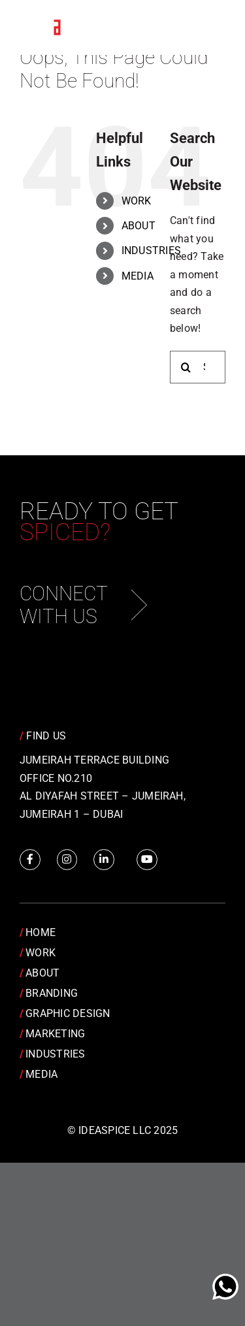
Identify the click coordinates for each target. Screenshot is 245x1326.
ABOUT (138, 225)
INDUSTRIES (151, 250)
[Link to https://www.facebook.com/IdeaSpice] (30, 859)
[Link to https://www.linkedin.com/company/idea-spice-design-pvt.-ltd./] (103, 859)
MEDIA (138, 276)
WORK (137, 201)
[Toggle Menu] (206, 28)
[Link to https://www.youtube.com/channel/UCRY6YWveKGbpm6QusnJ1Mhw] (147, 859)
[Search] (186, 367)
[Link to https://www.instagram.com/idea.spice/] (67, 859)
